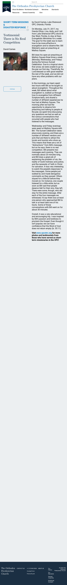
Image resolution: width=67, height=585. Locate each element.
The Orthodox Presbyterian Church (33, 6)
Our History (50, 569)
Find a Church (31, 573)
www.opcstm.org (44, 233)
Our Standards (51, 573)
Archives (12, 89)
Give (40, 12)
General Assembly (29, 12)
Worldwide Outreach (51, 581)
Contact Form (31, 571)
